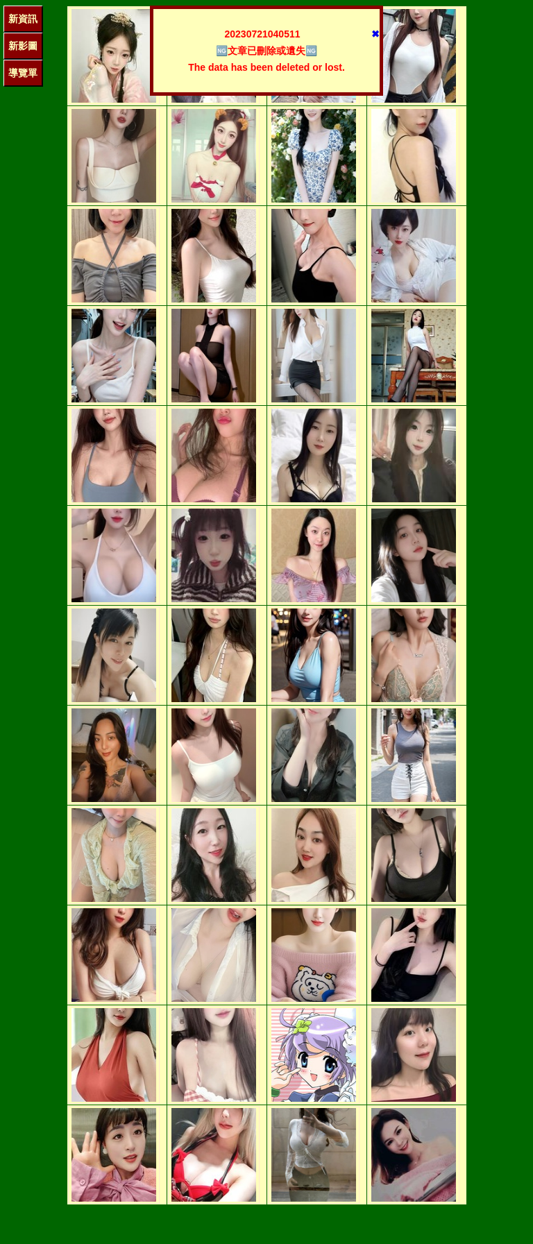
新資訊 (22, 18)
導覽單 (22, 72)
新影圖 (22, 45)
